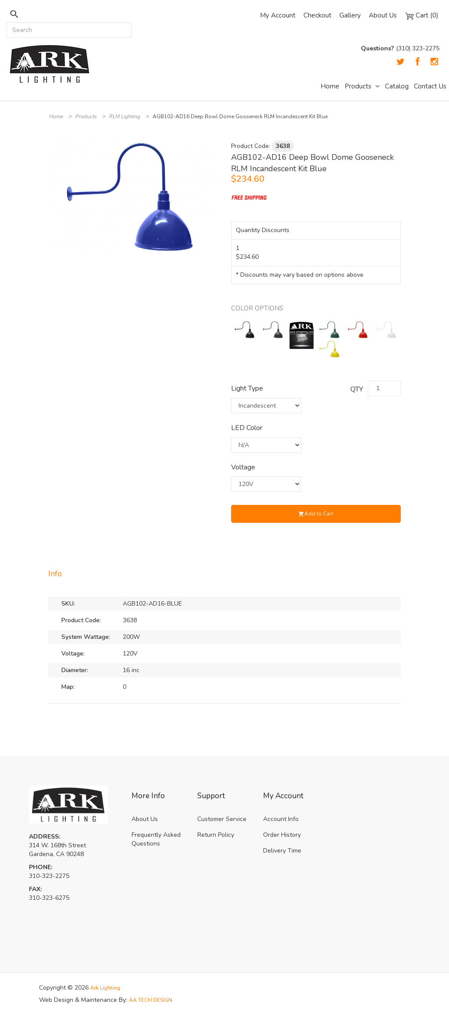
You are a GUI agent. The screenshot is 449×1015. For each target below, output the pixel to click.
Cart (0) (421, 15)
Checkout (317, 15)
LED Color (246, 428)
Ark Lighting (107, 987)
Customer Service (221, 819)
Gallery (350, 15)
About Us (383, 15)
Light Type (247, 388)
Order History (282, 835)
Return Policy (215, 835)
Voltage (243, 467)
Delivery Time (282, 850)
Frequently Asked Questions (156, 839)
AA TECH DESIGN (154, 1000)
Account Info (281, 819)
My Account (278, 15)
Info (55, 573)
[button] (210, 148)
